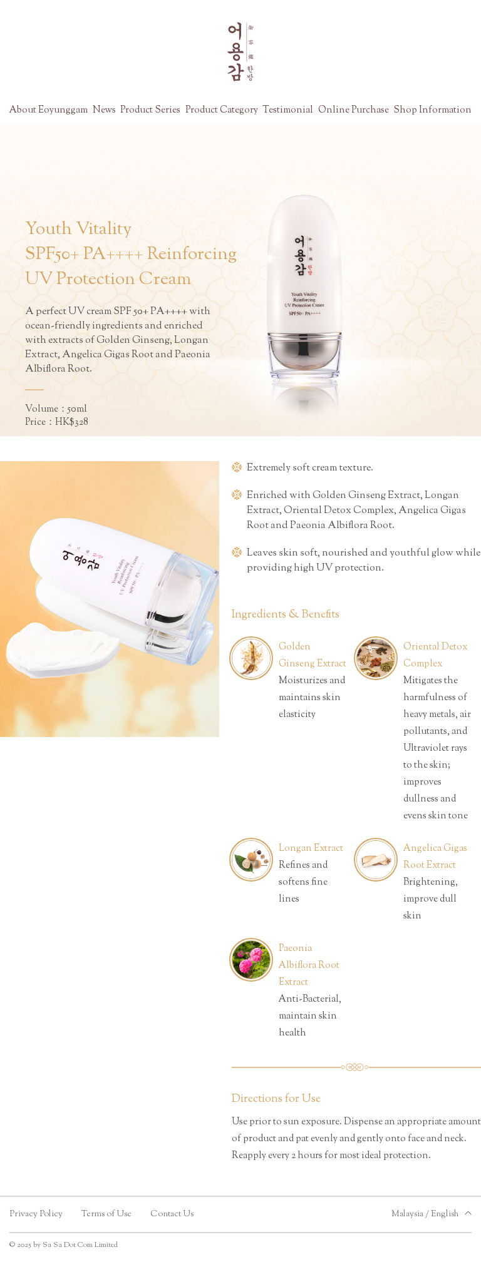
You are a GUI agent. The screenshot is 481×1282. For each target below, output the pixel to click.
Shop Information (432, 110)
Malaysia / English (424, 1214)
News (104, 110)
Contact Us (172, 1214)
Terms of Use (106, 1214)
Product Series (150, 110)
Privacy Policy (36, 1214)
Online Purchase (353, 110)
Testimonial (287, 110)
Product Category (221, 110)
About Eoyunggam (48, 110)
